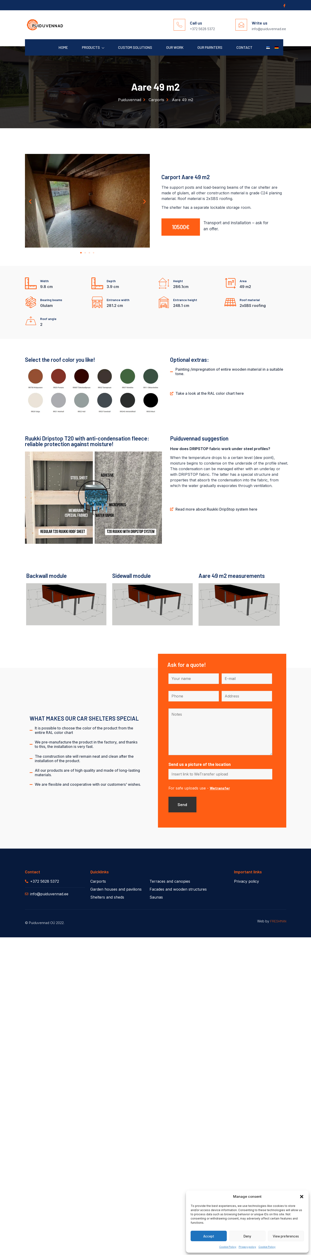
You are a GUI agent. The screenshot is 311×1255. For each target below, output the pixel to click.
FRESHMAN (278, 922)
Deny (247, 1236)
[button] (301, 1196)
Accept (208, 1236)
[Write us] (241, 25)
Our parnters (209, 47)
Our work (174, 47)
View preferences (286, 1236)
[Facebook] (284, 5)
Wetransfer (220, 788)
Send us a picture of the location (199, 764)
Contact (244, 47)
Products (92, 47)
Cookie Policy (227, 1246)
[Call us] (179, 25)
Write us (259, 22)
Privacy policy (247, 1246)
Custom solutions (135, 47)
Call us (196, 22)
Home (62, 47)
